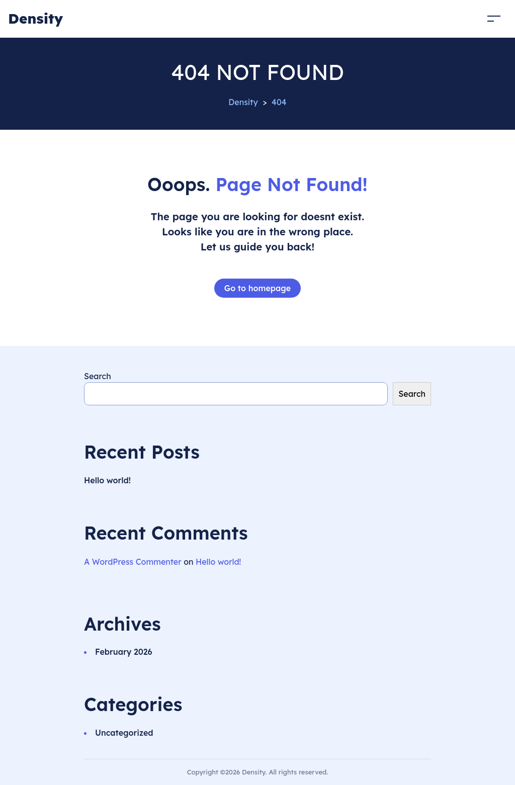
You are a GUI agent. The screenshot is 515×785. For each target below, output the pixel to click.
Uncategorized (124, 733)
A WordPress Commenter (133, 562)
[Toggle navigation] (494, 18)
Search (97, 376)
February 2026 (123, 652)
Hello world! (107, 480)
